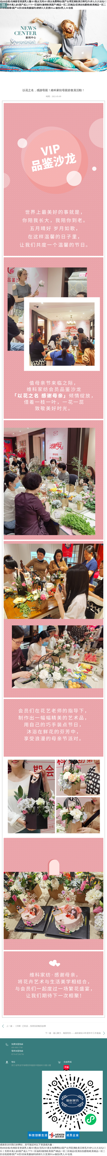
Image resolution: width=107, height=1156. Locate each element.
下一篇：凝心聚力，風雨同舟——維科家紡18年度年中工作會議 (73, 1033)
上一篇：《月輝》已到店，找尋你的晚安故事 (26, 1026)
